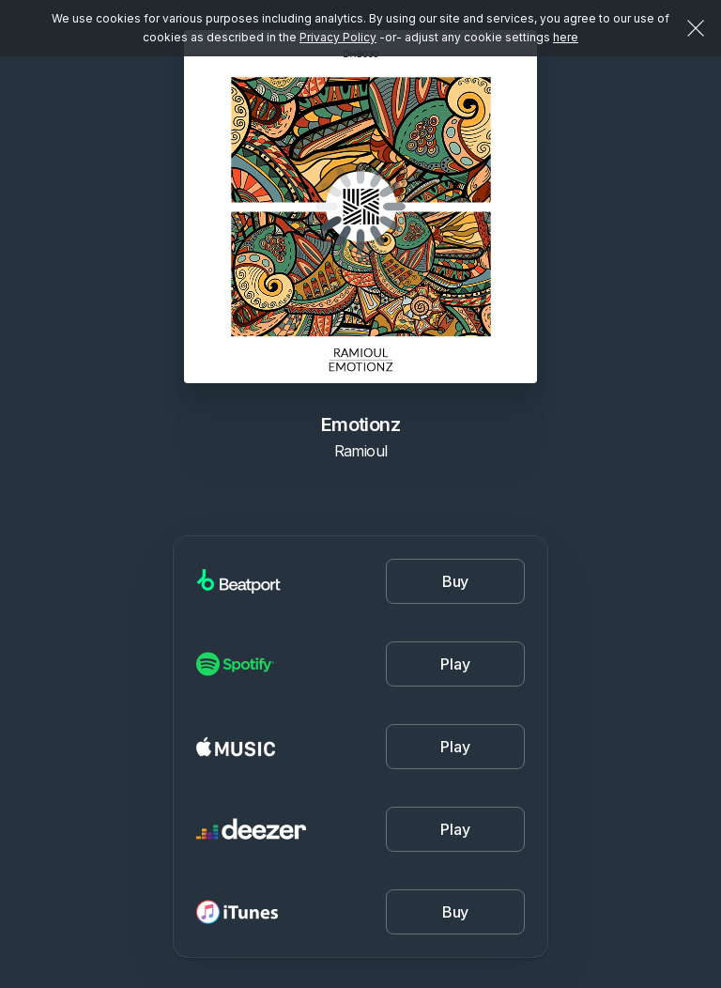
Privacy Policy (337, 37)
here (565, 37)
